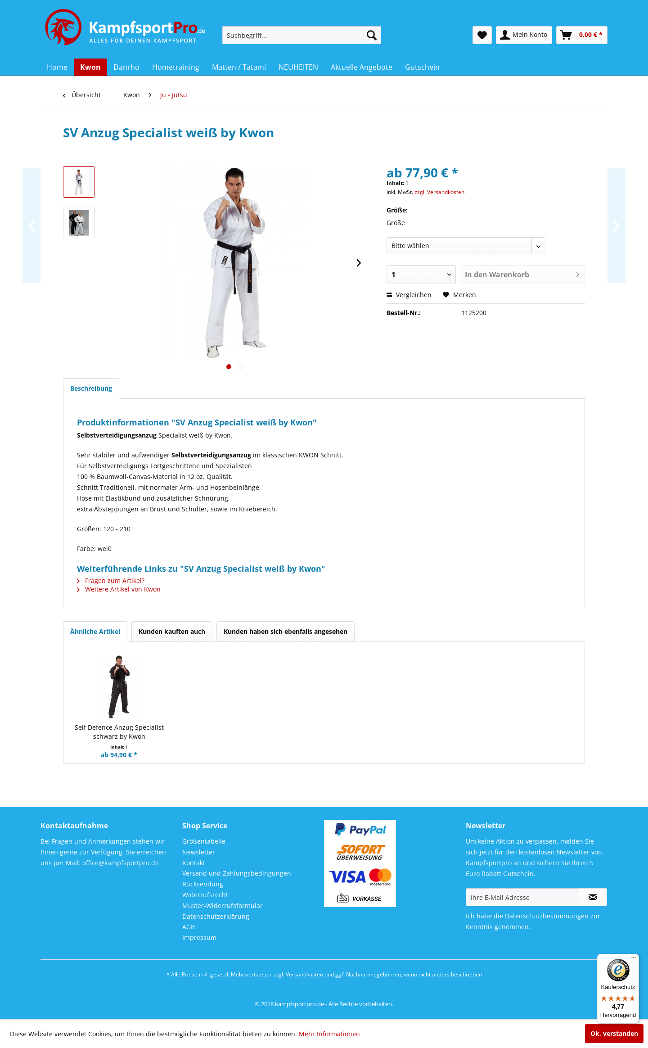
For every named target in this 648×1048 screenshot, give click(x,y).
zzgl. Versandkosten (439, 192)
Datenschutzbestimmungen (547, 916)
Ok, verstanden (614, 1033)
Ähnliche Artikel (95, 631)
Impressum (199, 937)
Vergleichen (409, 294)
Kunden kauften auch (172, 631)
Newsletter (198, 852)
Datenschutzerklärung (215, 916)
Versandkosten (304, 974)
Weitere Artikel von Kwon (119, 589)
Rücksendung (202, 884)
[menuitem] (301, 35)
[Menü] (633, 959)
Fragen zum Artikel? (110, 580)
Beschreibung (91, 388)
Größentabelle (203, 841)
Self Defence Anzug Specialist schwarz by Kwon (119, 732)
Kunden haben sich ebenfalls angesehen (285, 631)
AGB (188, 926)
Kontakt (193, 862)
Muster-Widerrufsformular (222, 905)
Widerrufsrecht (205, 894)
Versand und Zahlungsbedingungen (236, 873)
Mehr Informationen (329, 1034)
